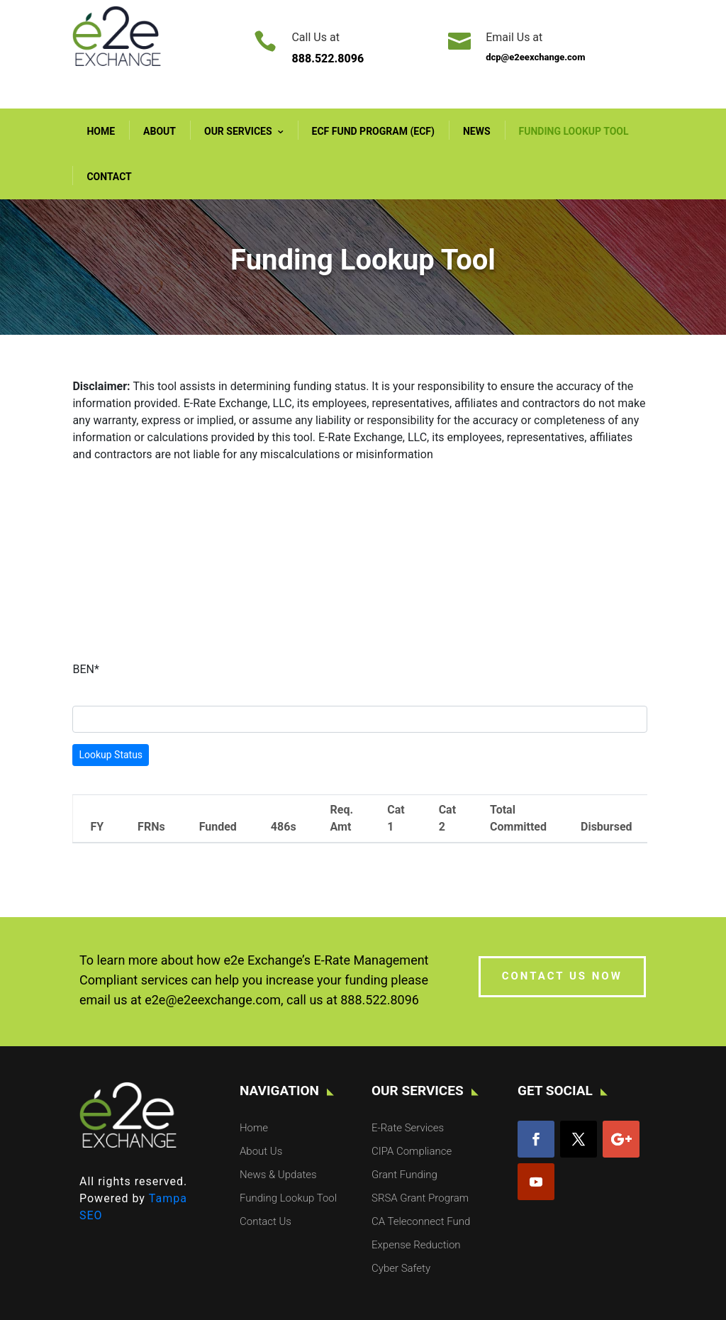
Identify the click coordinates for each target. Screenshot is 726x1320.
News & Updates (278, 1174)
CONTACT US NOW (562, 976)
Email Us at (514, 37)
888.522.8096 (379, 999)
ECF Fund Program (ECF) (373, 131)
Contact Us (265, 1221)
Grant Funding (404, 1174)
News (477, 131)
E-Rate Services (408, 1127)
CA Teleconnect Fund (421, 1221)
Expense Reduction (416, 1244)
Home (100, 131)
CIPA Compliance (412, 1151)
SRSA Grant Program (420, 1198)
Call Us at (315, 37)
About (159, 131)
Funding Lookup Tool (574, 131)
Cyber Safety (401, 1268)
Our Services (238, 131)
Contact (108, 176)
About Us (261, 1151)
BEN (85, 669)
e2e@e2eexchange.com (213, 999)
